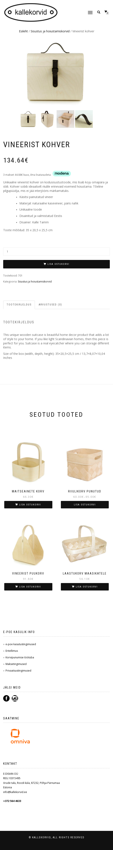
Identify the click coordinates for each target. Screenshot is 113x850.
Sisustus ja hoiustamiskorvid (50, 31)
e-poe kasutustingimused (21, 644)
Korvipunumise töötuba (20, 657)
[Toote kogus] (56, 251)
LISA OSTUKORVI (58, 264)
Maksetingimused (16, 664)
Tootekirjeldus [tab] (19, 304)
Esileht (23, 31)
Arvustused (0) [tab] (50, 304)
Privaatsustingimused (18, 670)
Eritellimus (12, 651)
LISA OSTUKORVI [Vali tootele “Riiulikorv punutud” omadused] (85, 504)
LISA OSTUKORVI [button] (30, 504)
